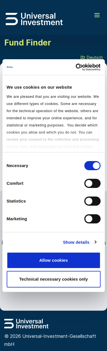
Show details (76, 242)
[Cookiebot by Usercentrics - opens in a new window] (76, 67)
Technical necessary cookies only (53, 279)
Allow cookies (53, 260)
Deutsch (91, 58)
